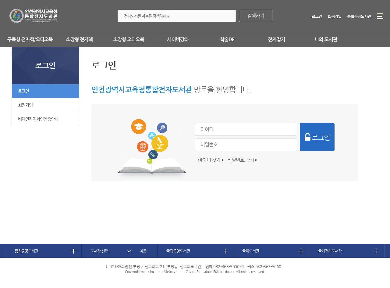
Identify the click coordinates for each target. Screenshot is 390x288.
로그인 (317, 16)
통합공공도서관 (359, 16)
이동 (143, 251)
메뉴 (380, 16)
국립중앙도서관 (178, 251)
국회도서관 (250, 251)
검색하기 (255, 16)
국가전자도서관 (330, 251)
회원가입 (334, 16)
